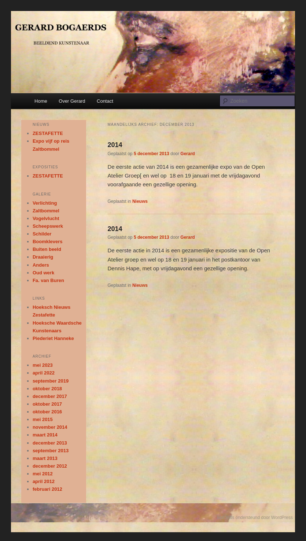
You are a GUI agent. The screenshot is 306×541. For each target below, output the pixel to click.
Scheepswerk (48, 226)
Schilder (42, 234)
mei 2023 (43, 365)
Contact (105, 101)
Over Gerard (72, 101)
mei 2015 (43, 419)
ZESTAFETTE (48, 133)
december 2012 (50, 466)
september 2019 (51, 381)
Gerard (187, 153)
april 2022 (44, 373)
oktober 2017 (47, 404)
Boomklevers (48, 241)
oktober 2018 (47, 388)
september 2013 (51, 450)
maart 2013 (45, 458)
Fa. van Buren (48, 280)
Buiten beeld (47, 249)
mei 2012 (43, 473)
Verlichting (45, 203)
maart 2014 (45, 435)
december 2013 (50, 443)
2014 (115, 145)
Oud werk (43, 272)
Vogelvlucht (46, 218)
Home (40, 101)
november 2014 (50, 427)
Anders (41, 265)
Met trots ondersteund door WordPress (255, 517)
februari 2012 (47, 489)
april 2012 (44, 481)
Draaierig (43, 257)
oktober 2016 (47, 411)
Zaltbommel (46, 210)
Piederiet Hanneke (53, 338)
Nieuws (140, 201)
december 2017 (50, 396)
